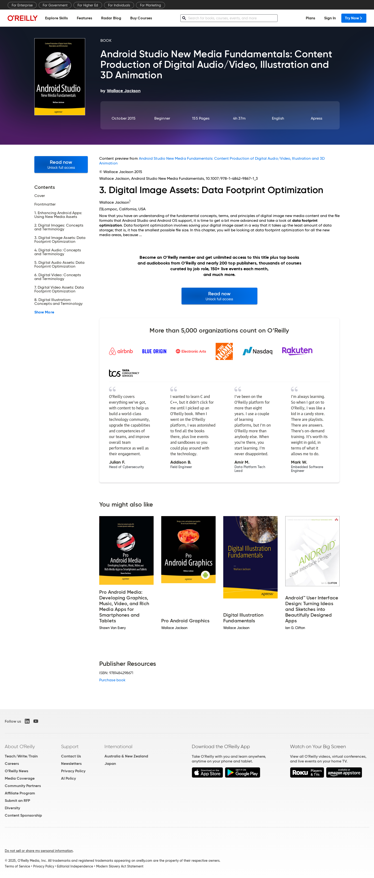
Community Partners (23, 785)
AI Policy (68, 778)
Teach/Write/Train (21, 756)
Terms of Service (17, 866)
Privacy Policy (73, 770)
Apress (316, 118)
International (118, 746)
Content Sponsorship (23, 815)
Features (84, 18)
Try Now (354, 18)
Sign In (330, 18)
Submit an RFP (17, 800)
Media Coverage (20, 778)
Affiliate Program (20, 793)
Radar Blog (111, 18)
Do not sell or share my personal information (39, 851)
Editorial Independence (75, 866)
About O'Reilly (20, 746)
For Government (55, 5)
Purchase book (112, 680)
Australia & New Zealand (126, 756)
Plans (310, 18)
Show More (44, 312)
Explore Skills (56, 18)
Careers (12, 763)
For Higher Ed (88, 5)
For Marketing (150, 5)
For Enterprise (22, 5)
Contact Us (71, 756)
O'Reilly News (16, 770)
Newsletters (71, 763)
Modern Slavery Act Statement (119, 866)
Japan (110, 763)
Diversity (12, 807)
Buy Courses (141, 18)
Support (70, 746)
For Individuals (119, 5)
